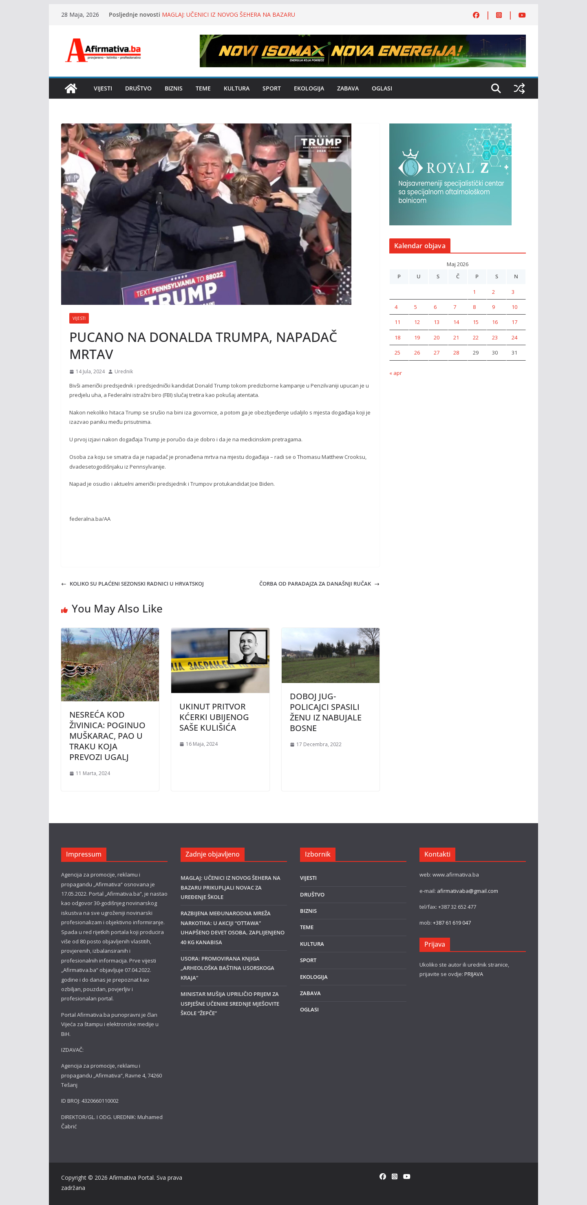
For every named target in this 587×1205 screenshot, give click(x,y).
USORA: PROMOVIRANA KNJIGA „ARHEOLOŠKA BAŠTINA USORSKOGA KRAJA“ (227, 968)
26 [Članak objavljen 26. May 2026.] (417, 352)
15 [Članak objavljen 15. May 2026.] (476, 322)
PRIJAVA (473, 974)
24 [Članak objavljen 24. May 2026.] (514, 337)
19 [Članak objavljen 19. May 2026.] (417, 337)
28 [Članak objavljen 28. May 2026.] (456, 352)
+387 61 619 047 (452, 922)
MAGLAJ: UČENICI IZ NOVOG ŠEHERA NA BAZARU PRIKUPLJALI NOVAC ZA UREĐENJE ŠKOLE (228, 18)
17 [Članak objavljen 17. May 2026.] (514, 322)
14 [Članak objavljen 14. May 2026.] (456, 322)
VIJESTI (103, 88)
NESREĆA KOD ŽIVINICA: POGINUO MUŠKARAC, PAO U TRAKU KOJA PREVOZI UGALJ (107, 735)
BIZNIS (174, 88)
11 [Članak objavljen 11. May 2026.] (397, 322)
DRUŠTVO (138, 88)
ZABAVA (348, 88)
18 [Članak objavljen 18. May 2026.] (397, 337)
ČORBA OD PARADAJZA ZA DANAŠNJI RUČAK (319, 583)
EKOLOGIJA (309, 88)
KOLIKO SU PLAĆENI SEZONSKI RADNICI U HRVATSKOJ (132, 583)
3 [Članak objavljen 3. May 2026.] (513, 291)
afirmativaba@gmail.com (467, 890)
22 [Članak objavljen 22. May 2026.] (476, 337)
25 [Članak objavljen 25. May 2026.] (397, 352)
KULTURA (236, 88)
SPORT (272, 88)
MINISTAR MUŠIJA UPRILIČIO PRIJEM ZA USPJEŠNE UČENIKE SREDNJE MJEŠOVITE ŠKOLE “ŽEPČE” (230, 1003)
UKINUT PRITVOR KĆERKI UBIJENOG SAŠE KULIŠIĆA (214, 717)
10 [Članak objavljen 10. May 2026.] (514, 307)
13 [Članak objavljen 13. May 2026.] (436, 322)
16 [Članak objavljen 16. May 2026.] (495, 322)
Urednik (124, 371)
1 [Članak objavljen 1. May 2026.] (474, 291)
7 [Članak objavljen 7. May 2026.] (454, 307)
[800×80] (363, 39)
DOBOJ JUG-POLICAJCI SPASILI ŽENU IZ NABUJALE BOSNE (326, 712)
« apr (395, 373)
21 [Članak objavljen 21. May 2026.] (456, 337)
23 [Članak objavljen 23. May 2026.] (495, 337)
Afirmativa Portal (131, 1177)
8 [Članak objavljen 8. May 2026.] (474, 307)
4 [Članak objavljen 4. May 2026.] (396, 307)
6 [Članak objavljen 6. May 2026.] (435, 307)
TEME (203, 88)
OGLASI (382, 88)
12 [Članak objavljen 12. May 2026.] (417, 322)
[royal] (450, 128)
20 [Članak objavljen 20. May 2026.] (436, 337)
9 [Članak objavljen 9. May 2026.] (493, 307)
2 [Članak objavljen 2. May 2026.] (493, 291)
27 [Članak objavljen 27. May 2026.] (436, 352)
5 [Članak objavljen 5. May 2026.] (415, 307)
